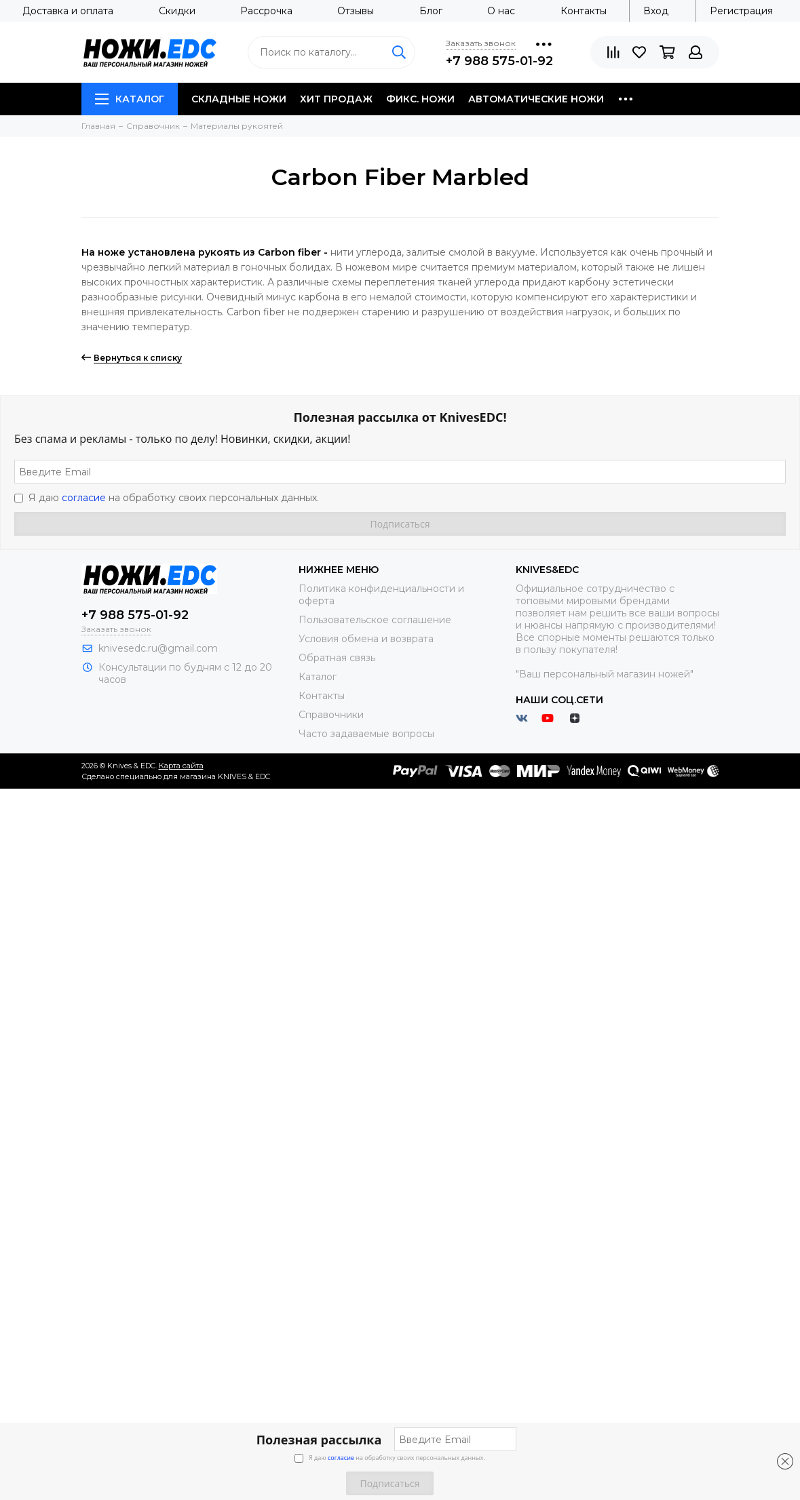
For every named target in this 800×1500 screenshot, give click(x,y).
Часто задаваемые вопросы (366, 734)
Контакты (583, 11)
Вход (655, 11)
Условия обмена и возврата (366, 639)
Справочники (331, 715)
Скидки (177, 11)
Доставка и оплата (67, 11)
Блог (430, 11)
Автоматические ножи (536, 99)
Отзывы (355, 11)
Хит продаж (336, 99)
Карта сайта (181, 765)
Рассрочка (266, 11)
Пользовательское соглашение (375, 620)
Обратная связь (337, 658)
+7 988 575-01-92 (499, 61)
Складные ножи (238, 99)
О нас (501, 11)
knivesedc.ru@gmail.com (158, 648)
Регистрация (741, 11)
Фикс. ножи (420, 99)
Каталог (129, 99)
